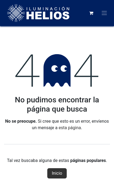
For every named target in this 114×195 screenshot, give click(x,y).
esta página (70, 127)
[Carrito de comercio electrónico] (91, 13)
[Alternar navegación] (104, 13)
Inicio (57, 173)
